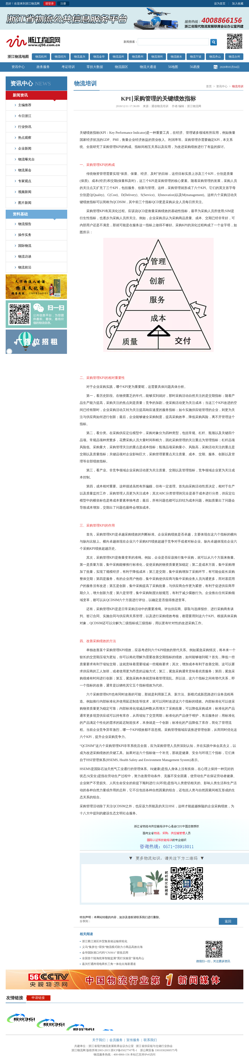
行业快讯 (24, 127)
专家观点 (24, 181)
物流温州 (118, 56)
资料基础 (34, 215)
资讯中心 (18, 67)
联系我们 (150, 1040)
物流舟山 (215, 56)
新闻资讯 (34, 96)
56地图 (173, 67)
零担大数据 (95, 67)
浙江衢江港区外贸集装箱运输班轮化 (104, 941)
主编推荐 (24, 105)
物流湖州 (157, 56)
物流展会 (24, 170)
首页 (209, 86)
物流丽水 (176, 56)
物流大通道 (148, 67)
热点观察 (24, 137)
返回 (228, 921)
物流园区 (121, 67)
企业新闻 (24, 148)
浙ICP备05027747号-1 (124, 1050)
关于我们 (98, 1040)
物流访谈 (24, 256)
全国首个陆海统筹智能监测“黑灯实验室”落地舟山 (113, 958)
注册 (63, 3)
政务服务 (43, 67)
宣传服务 (133, 1040)
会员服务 (116, 1040)
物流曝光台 (26, 159)
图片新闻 (24, 203)
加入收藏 (237, 3)
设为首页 (219, 3)
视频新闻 (24, 192)
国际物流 (24, 245)
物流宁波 (195, 56)
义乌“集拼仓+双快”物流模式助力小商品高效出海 (112, 947)
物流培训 (237, 86)
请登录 (49, 3)
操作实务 (24, 235)
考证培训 (68, 67)
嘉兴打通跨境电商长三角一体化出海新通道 (109, 964)
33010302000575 (165, 1050)
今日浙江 (24, 116)
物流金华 (99, 56)
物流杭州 (41, 56)
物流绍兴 (60, 56)
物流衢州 (137, 56)
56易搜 (195, 67)
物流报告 (24, 224)
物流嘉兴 (79, 56)
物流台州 (234, 56)
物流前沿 (24, 267)
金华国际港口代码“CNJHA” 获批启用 (105, 952)
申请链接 (38, 998)
